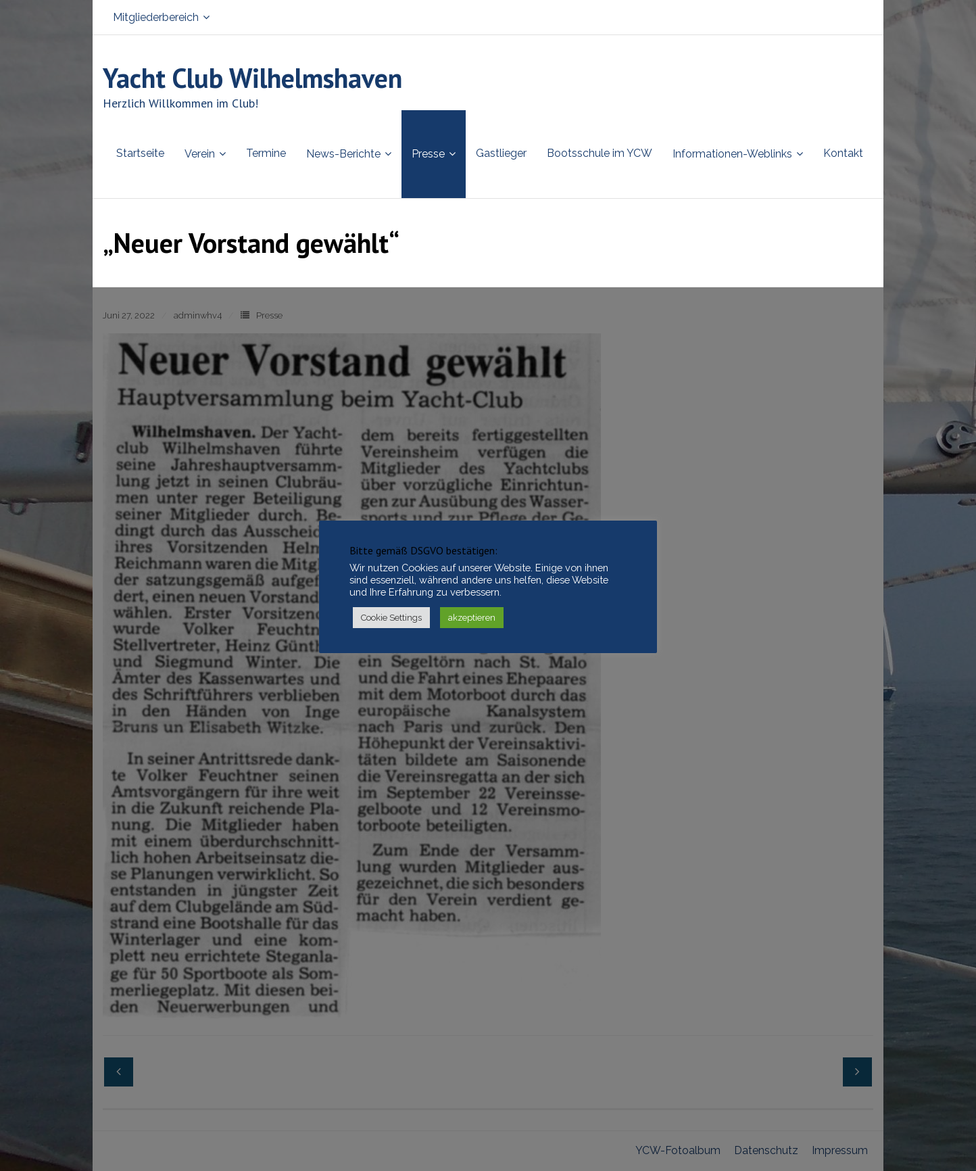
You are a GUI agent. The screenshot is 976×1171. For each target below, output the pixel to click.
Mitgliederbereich (156, 17)
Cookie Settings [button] (391, 618)
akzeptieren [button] (471, 618)
